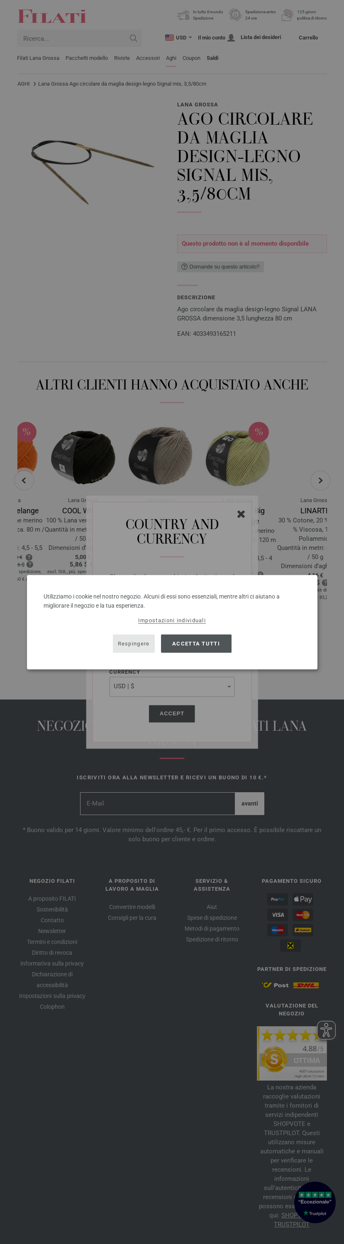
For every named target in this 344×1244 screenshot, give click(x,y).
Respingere (134, 643)
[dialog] (172, 622)
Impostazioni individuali (172, 620)
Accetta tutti (196, 643)
